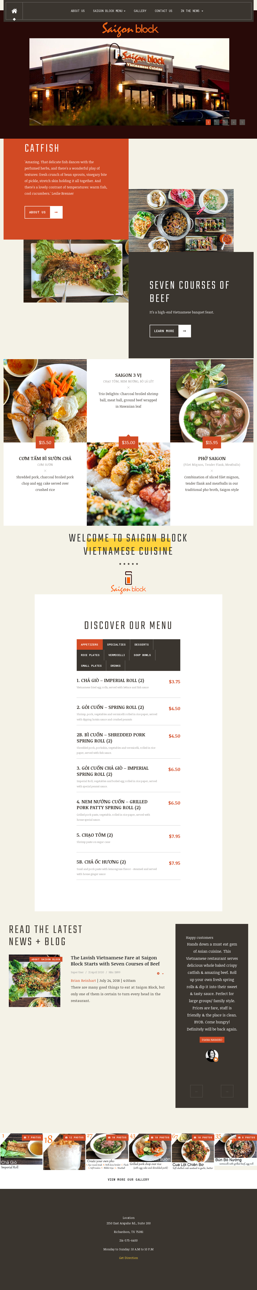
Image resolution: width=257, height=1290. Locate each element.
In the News (192, 11)
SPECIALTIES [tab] (116, 644)
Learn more (164, 331)
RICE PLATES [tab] (90, 655)
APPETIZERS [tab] (89, 644)
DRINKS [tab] (116, 666)
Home (14, 11)
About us (78, 11)
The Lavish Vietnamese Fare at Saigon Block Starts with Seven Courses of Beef (115, 960)
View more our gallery (128, 1180)
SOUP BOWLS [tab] (142, 655)
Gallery (140, 11)
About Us (37, 212)
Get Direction (128, 1258)
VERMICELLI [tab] (116, 655)
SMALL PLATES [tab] (91, 666)
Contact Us (163, 11)
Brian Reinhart (83, 980)
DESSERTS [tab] (141, 644)
